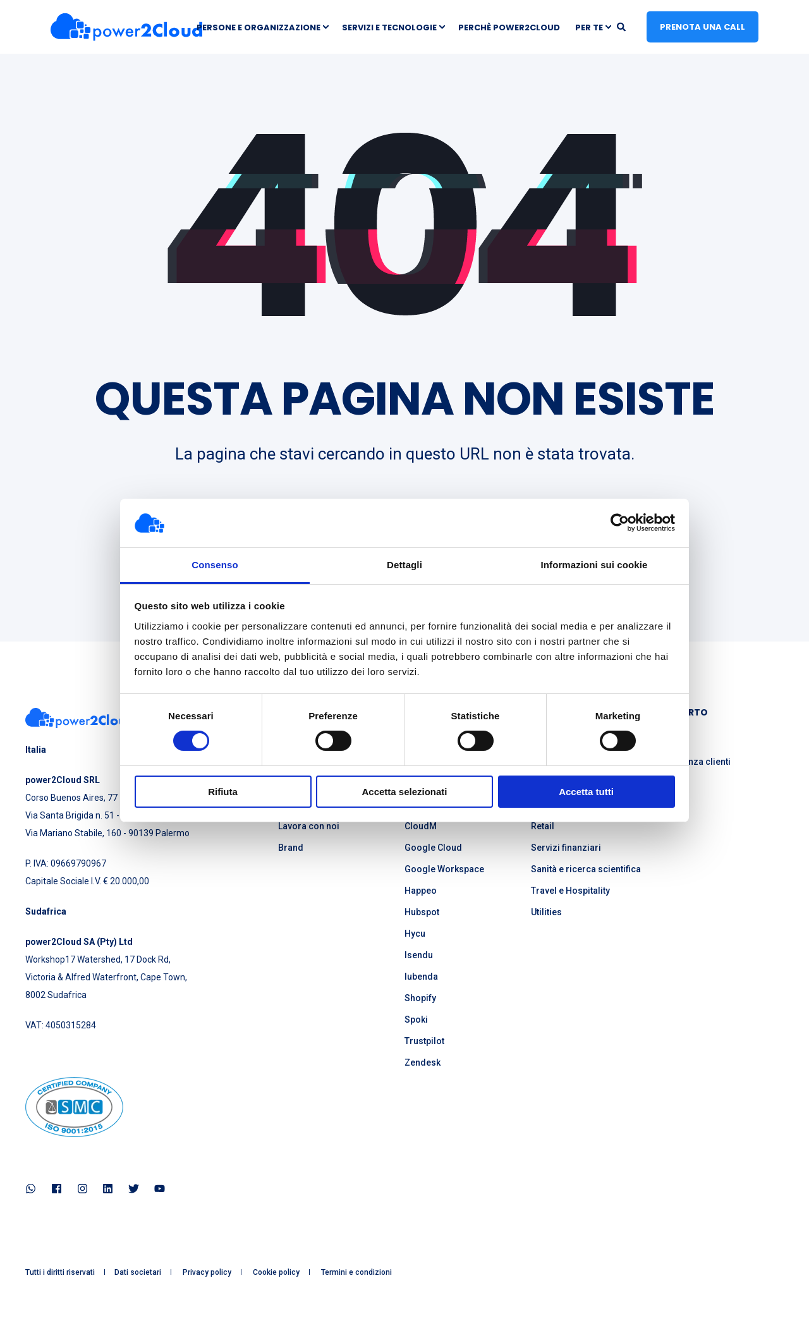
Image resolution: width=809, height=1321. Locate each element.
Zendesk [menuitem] (422, 1062)
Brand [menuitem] (290, 848)
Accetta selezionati (404, 791)
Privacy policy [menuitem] (207, 1272)
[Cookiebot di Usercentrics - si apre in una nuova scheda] (619, 522)
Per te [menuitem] (589, 27)
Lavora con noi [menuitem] (308, 826)
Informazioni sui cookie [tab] (594, 564)
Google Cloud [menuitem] (433, 848)
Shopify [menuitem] (420, 998)
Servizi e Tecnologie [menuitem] (389, 27)
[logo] (80, 718)
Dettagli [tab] (404, 564)
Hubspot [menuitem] (421, 912)
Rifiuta (223, 791)
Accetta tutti (586, 791)
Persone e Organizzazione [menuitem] (258, 27)
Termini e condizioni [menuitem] (356, 1272)
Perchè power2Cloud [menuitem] (509, 27)
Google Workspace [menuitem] (444, 869)
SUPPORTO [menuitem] (682, 713)
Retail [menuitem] (542, 826)
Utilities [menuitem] (546, 912)
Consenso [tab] (215, 564)
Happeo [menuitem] (420, 891)
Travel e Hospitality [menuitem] (570, 891)
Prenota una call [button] (702, 26)
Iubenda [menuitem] (421, 976)
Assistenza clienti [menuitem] (694, 762)
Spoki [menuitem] (416, 1019)
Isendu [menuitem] (418, 955)
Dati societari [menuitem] (137, 1272)
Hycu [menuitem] (414, 933)
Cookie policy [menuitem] (276, 1272)
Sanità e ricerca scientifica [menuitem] (586, 869)
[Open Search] (622, 26)
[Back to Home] (126, 27)
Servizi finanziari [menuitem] (566, 848)
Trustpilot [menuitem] (424, 1041)
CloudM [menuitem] (420, 826)
